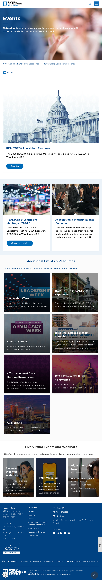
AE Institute (14, 427)
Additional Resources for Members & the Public (37, 522)
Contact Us (60, 507)
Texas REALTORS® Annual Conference (48, 560)
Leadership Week (18, 305)
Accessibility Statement (37, 531)
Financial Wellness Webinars (12, 486)
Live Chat (60, 515)
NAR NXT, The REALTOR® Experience (21, 64)
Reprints (31, 518)
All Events (84, 64)
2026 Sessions (25, 560)
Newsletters (32, 507)
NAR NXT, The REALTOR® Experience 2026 (82, 560)
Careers (31, 510)
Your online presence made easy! (55, 573)
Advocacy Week (17, 345)
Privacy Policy (33, 527)
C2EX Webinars (48, 489)
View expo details (20, 242)
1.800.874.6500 (62, 511)
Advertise (31, 514)
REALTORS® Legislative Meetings (59, 64)
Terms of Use (33, 535)
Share (8, 72)
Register (15, 166)
